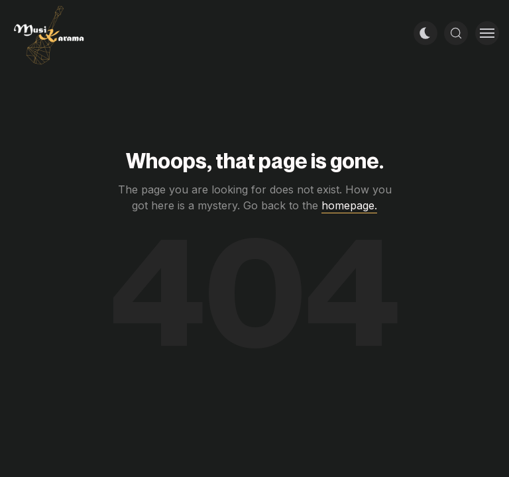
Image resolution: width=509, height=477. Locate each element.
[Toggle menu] (487, 33)
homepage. (349, 205)
